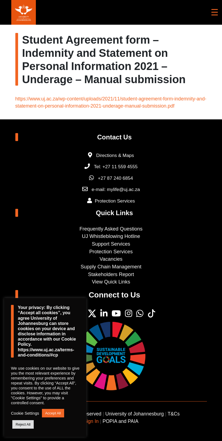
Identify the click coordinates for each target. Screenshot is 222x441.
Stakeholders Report (111, 274)
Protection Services (115, 201)
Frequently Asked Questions (111, 229)
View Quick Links (111, 282)
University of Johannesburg (134, 414)
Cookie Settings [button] (25, 413)
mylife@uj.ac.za (123, 189)
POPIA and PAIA (120, 421)
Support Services (111, 244)
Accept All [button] (53, 413)
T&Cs (174, 414)
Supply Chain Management (111, 266)
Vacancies (111, 259)
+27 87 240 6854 (111, 178)
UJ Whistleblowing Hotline (111, 236)
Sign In (91, 421)
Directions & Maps (115, 155)
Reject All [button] (23, 424)
